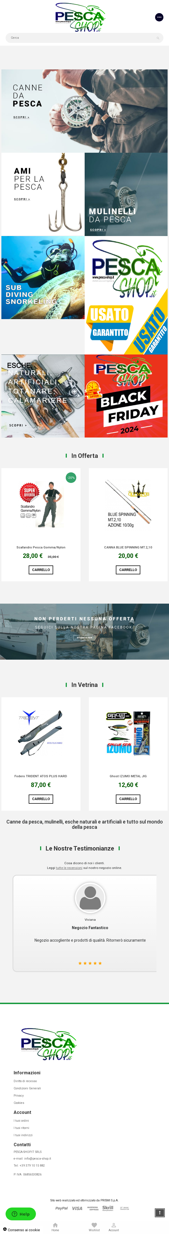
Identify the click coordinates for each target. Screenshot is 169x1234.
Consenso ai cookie (21, 1230)
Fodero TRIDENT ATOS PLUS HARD (40, 776)
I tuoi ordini (21, 1121)
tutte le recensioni (69, 868)
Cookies (19, 1103)
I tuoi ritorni (21, 1128)
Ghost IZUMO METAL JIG (128, 776)
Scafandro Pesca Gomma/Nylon (40, 547)
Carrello (41, 570)
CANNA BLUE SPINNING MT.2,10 (128, 547)
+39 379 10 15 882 (32, 1165)
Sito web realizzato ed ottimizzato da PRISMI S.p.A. (84, 1200)
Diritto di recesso (25, 1081)
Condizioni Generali (27, 1088)
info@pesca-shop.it (37, 1158)
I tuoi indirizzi (23, 1135)
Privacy (19, 1095)
